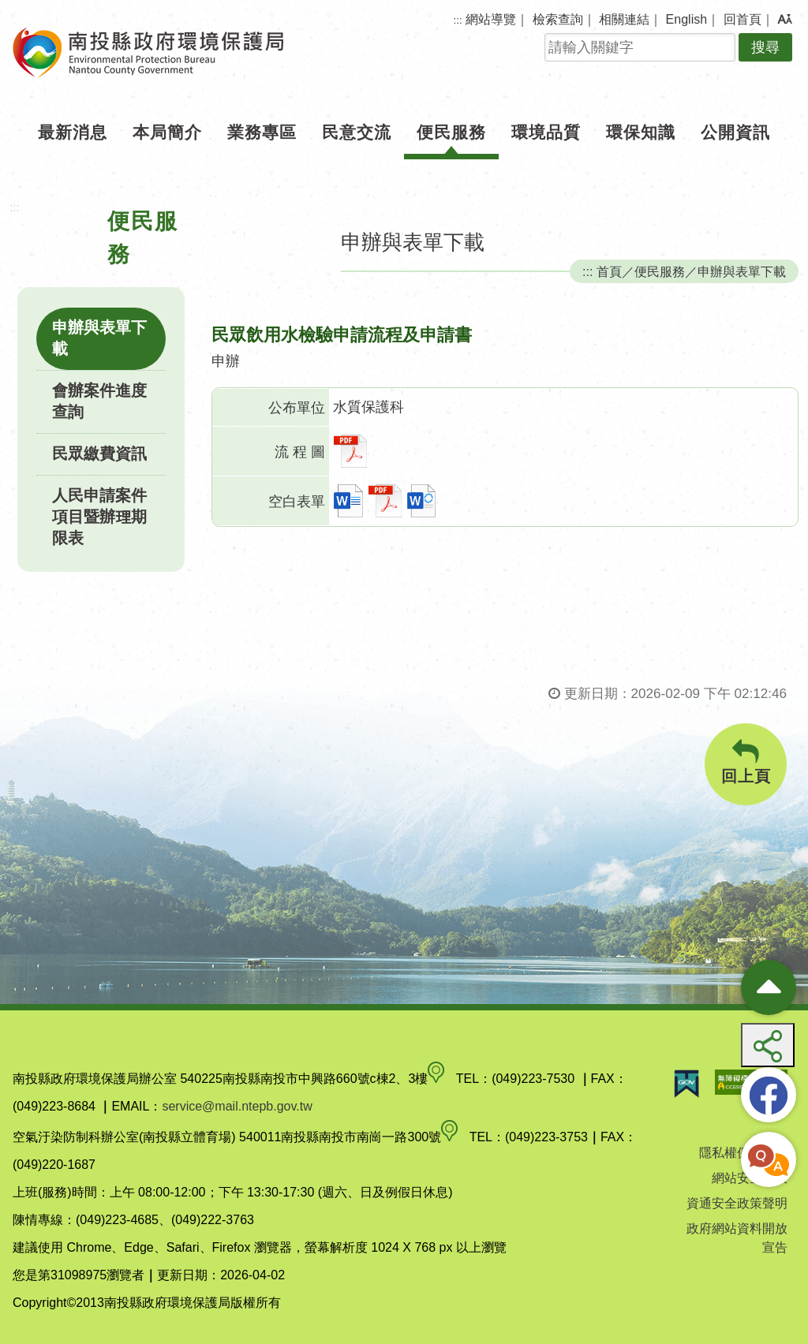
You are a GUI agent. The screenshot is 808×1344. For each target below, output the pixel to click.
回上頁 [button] (745, 762)
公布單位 (296, 408)
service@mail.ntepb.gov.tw (237, 1106)
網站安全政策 (749, 1178)
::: (458, 20)
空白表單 (296, 502)
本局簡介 (167, 132)
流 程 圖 (300, 452)
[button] (784, 19)
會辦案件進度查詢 (99, 401)
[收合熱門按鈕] (768, 987)
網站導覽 (491, 19)
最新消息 (72, 132)
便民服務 (451, 132)
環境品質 (546, 132)
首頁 (609, 271)
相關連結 (624, 19)
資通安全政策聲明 (736, 1203)
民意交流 (356, 132)
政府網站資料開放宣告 (736, 1238)
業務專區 (262, 132)
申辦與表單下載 (99, 338)
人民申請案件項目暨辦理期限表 (99, 517)
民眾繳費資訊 (99, 453)
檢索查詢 (558, 19)
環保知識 (640, 132)
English (686, 19)
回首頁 (742, 19)
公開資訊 (735, 132)
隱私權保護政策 (743, 1152)
